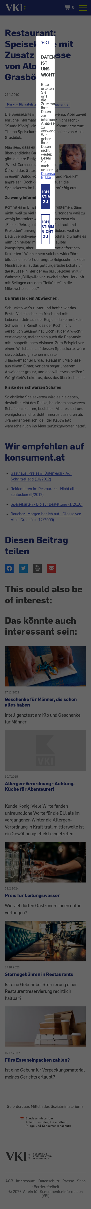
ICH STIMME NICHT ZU (45, 229)
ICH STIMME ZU (45, 197)
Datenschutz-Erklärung (52, 175)
